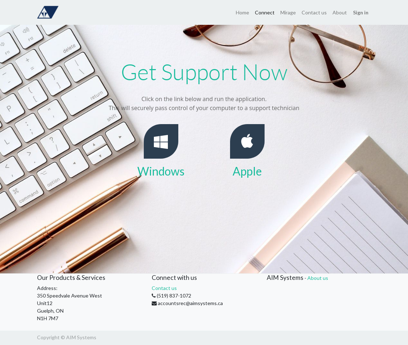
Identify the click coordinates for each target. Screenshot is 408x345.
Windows (160, 171)
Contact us (164, 288)
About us (317, 278)
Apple (247, 171)
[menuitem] (242, 12)
